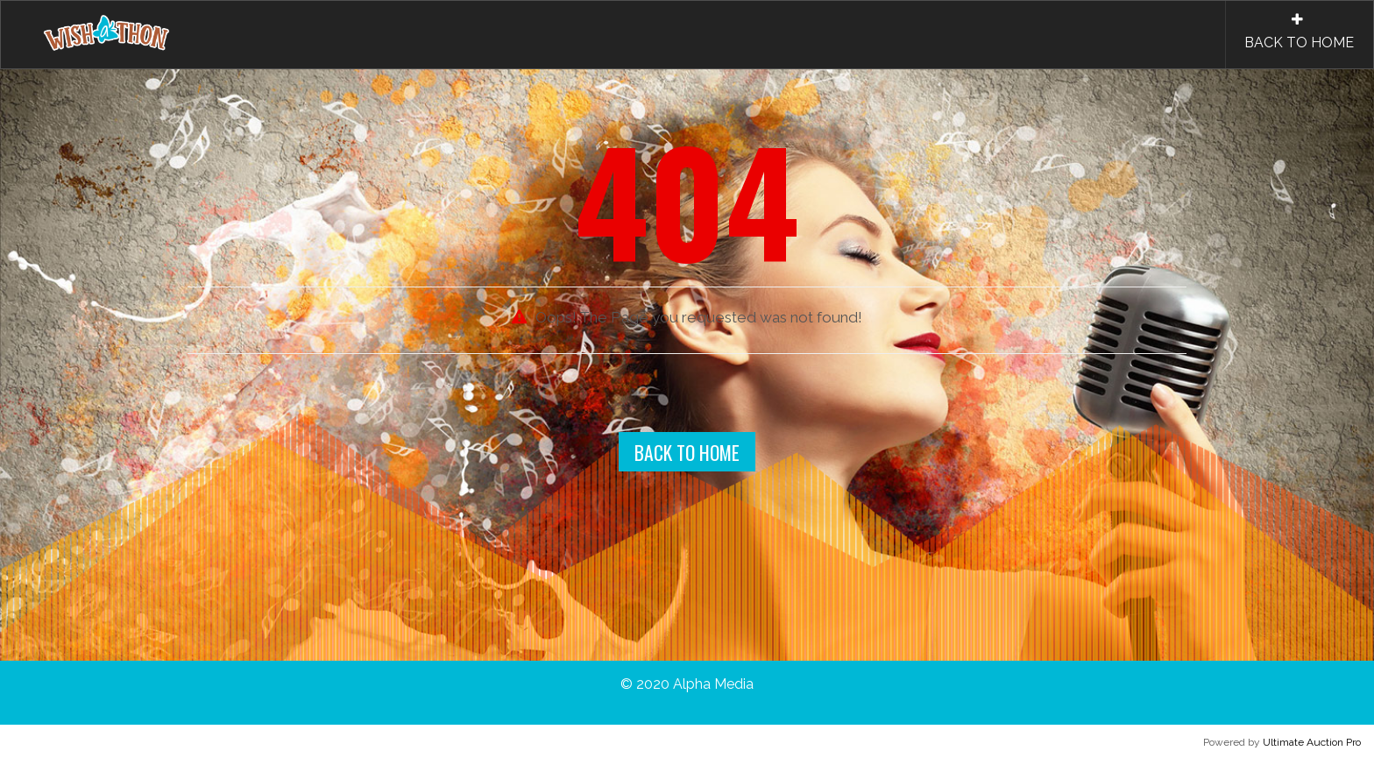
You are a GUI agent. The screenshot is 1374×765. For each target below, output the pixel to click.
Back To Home (687, 452)
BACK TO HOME (1299, 31)
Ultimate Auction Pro (1312, 742)
